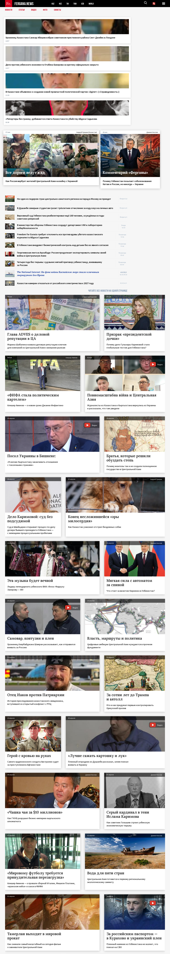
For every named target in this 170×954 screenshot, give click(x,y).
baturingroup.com (103, 951)
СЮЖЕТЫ (59, 10)
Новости (9, 10)
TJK (68, 3)
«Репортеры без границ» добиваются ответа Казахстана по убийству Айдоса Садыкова (143, 42)
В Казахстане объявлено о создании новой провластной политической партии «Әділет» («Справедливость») (105, 42)
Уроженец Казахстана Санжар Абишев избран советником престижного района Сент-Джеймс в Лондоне (22, 42)
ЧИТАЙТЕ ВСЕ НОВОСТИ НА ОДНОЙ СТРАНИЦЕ (107, 217)
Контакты (11, 947)
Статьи (22, 10)
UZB (84, 3)
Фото (46, 10)
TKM (76, 3)
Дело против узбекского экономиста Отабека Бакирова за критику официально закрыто (64, 42)
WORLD (93, 3)
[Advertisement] (148, 157)
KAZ (53, 3)
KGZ (60, 3)
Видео (34, 10)
